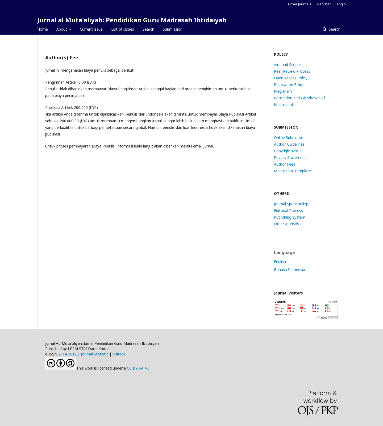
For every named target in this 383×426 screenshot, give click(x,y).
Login (341, 4)
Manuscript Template (292, 170)
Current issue (91, 29)
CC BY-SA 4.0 (138, 368)
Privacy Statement (290, 157)
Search (148, 29)
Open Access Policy (290, 77)
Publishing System (289, 217)
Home (42, 29)
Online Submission (290, 137)
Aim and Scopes (288, 64)
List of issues (122, 29)
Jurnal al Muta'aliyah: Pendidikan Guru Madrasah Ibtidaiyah (132, 19)
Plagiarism (283, 91)
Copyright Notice (288, 150)
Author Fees (284, 164)
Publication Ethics (289, 84)
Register (324, 4)
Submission (172, 29)
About (62, 29)
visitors (119, 354)
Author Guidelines (289, 144)
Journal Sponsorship (291, 203)
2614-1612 (67, 354)
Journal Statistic (94, 354)
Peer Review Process (292, 71)
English (280, 261)
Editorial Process (288, 210)
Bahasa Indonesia (289, 269)
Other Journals (299, 4)
